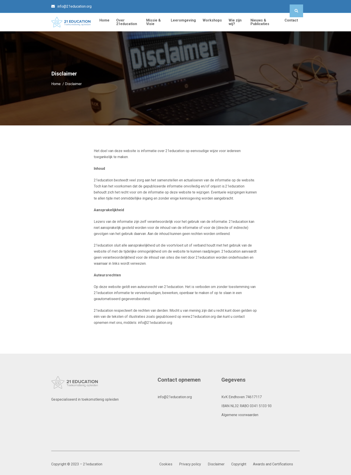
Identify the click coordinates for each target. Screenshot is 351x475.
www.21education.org (199, 316)
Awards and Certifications (273, 464)
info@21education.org (74, 6)
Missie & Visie (153, 22)
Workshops (212, 20)
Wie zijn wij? (235, 22)
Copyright (238, 464)
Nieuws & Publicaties (259, 22)
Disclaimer (216, 464)
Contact (291, 20)
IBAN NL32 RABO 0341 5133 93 (246, 406)
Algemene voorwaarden (239, 415)
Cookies (165, 464)
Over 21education (126, 22)
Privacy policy (190, 464)
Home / (58, 84)
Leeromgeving (183, 20)
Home (104, 20)
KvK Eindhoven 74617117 (241, 397)
